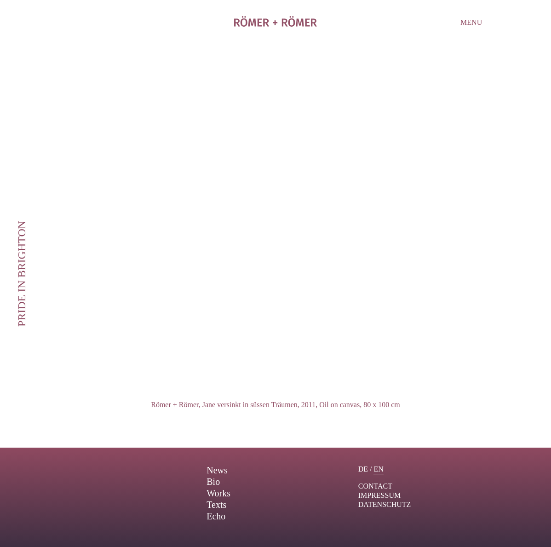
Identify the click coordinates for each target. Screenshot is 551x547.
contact (375, 486)
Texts (216, 505)
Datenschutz (384, 504)
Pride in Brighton (22, 273)
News (217, 470)
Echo (216, 516)
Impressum (379, 495)
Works (218, 493)
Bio (213, 482)
